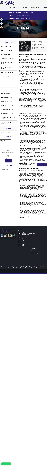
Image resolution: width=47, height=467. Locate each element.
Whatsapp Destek (6, 463)
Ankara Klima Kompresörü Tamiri (8, 118)
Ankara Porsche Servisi (7, 105)
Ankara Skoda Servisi (7, 89)
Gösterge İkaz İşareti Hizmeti (7, 68)
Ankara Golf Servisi (6, 101)
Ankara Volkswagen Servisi (8, 81)
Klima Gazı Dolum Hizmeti (7, 113)
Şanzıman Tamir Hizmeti (7, 76)
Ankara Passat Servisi (7, 85)
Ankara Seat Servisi (6, 93)
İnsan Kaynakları (5, 132)
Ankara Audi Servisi (6, 97)
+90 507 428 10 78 (12, 9)
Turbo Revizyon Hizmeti (7, 58)
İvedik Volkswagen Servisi (33, 267)
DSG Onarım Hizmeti (6, 54)
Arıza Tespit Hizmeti (6, 50)
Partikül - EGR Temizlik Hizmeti (7, 63)
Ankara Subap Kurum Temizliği (6, 123)
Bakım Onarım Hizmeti (6, 46)
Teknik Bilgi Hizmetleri (7, 72)
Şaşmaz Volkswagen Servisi (22, 267)
